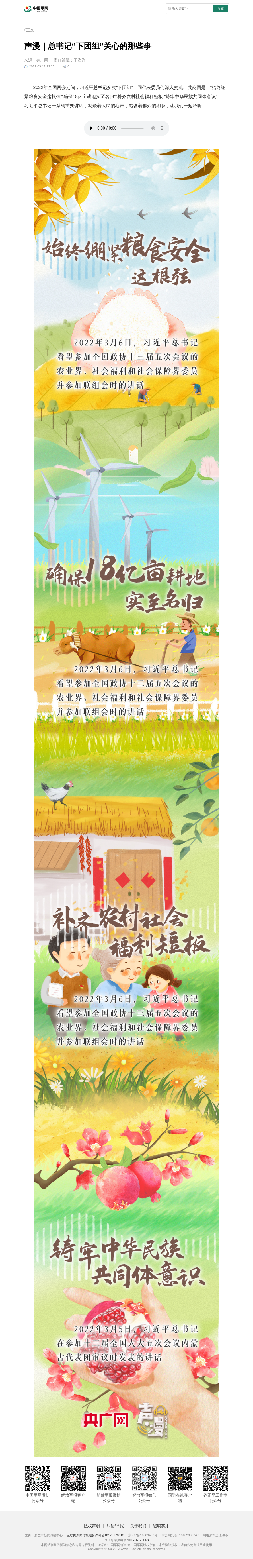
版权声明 (92, 1526)
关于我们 (138, 1526)
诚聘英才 (161, 1526)
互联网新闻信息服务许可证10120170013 (95, 1535)
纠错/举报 (115, 1526)
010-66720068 (138, 1540)
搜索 (220, 8)
